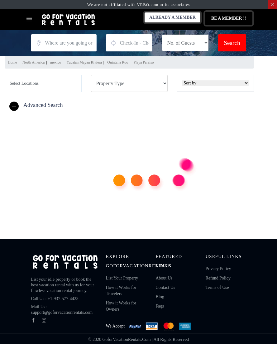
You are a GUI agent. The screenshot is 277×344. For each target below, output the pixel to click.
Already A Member (172, 17)
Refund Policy (218, 278)
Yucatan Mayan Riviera (84, 62)
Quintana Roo (117, 62)
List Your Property (122, 278)
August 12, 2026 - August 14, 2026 (129, 42)
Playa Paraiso (144, 62)
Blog (159, 296)
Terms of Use (217, 287)
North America (33, 62)
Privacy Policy (218, 268)
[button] (37, 105)
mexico (55, 62)
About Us (163, 278)
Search (232, 43)
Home (12, 62)
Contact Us (165, 287)
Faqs (159, 306)
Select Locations (24, 83)
